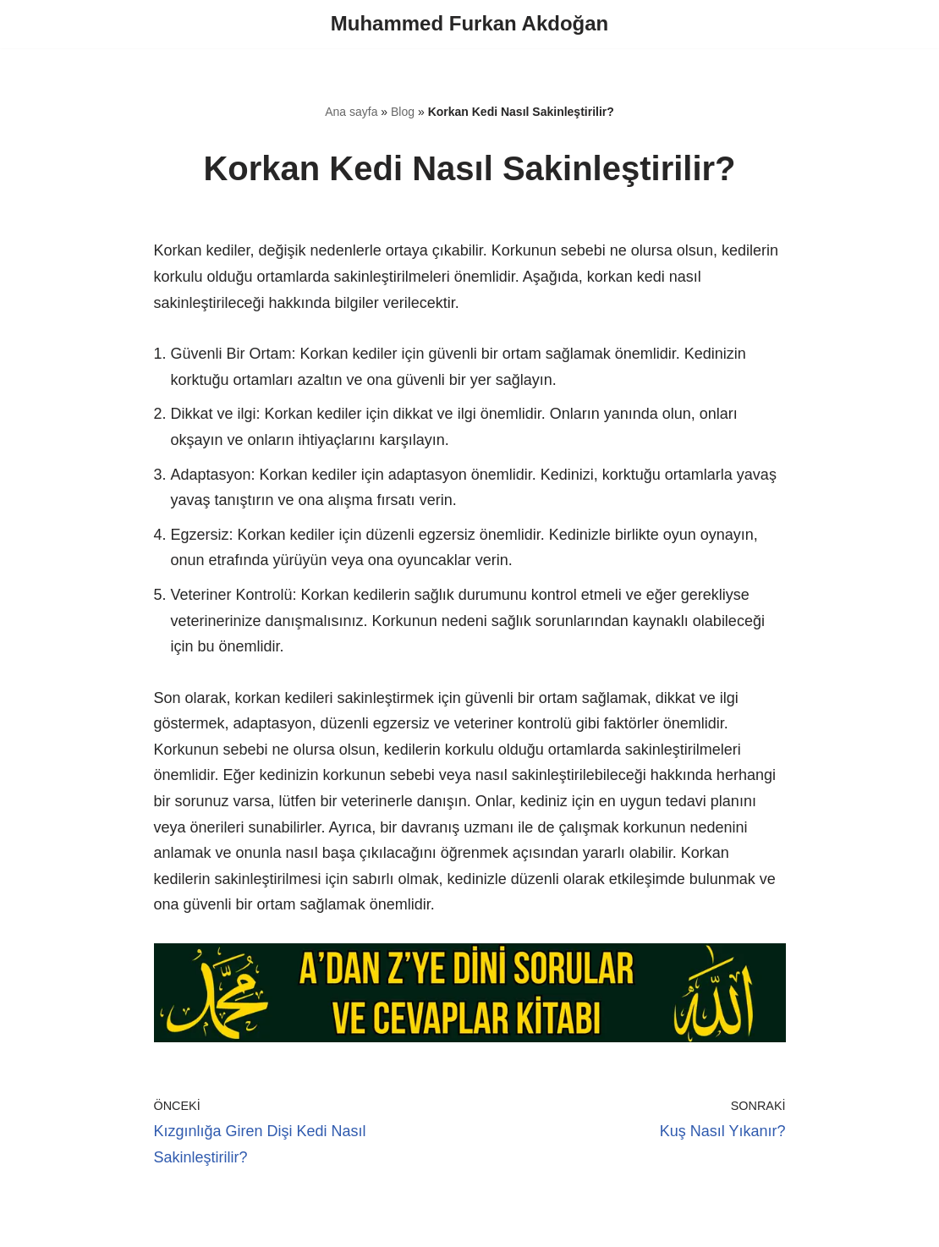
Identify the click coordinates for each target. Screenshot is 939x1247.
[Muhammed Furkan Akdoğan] (469, 24)
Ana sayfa (351, 111)
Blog (403, 111)
